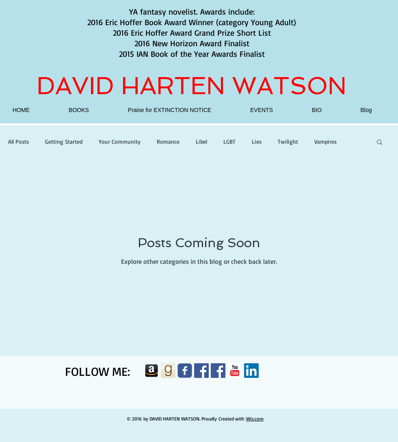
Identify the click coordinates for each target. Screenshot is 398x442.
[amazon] (151, 370)
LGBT (229, 141)
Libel (201, 141)
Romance (168, 141)
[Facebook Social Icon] (201, 370)
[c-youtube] (234, 370)
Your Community (120, 141)
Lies (257, 141)
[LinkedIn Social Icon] (251, 370)
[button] (379, 142)
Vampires (325, 141)
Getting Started (63, 141)
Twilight (288, 141)
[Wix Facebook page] (184, 370)
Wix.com (255, 419)
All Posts (18, 141)
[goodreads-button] (168, 370)
